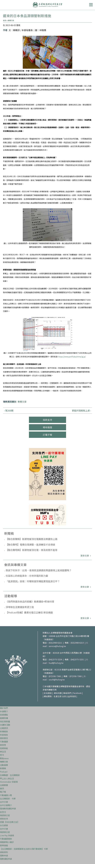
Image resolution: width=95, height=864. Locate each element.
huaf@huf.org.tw (56, 662)
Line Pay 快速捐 (7, 835)
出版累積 (4, 785)
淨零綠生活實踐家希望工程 (20, 607)
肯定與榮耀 (5, 721)
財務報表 (4, 731)
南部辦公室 (5, 815)
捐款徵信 (4, 738)
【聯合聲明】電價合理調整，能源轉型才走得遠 (30, 544)
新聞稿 (3, 768)
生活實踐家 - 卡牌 (8, 798)
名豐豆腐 (58, 696)
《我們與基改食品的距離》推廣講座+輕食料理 (30, 601)
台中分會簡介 (6, 805)
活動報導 (4, 765)
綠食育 (3, 744)
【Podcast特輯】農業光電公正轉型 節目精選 (29, 612)
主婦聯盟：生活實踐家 (10, 775)
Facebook (77, 692)
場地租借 (47, 427)
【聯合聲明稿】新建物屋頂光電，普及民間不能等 (31, 550)
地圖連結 (49, 639)
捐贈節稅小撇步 (7, 842)
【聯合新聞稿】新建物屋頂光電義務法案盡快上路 (31, 539)
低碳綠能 (4, 748)
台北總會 (4, 825)
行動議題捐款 (6, 838)
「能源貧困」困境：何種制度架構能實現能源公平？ (33, 581)
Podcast (3, 771)
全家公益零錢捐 (69, 696)
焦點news (4, 758)
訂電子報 (47, 434)
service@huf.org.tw (57, 646)
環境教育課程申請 (8, 808)
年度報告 (4, 734)
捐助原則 (4, 852)
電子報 (3, 791)
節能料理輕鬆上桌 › (81, 410)
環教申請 (4, 855)
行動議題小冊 (6, 795)
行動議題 (4, 741)
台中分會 (4, 801)
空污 (2, 754)
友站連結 (48, 692)
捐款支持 (47, 419)
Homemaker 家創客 (9, 781)
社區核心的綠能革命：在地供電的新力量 (27, 575)
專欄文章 (11, 20)
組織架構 (4, 718)
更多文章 (85, 555)
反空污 (3, 811)
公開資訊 (4, 728)
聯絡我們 (67, 692)
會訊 (2, 788)
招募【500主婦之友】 (9, 821)
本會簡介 (4, 711)
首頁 (4, 20)
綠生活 (3, 751)
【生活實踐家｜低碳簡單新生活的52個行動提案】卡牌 (24, 848)
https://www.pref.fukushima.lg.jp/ (72, 356)
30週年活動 (5, 724)
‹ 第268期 (8, 410)
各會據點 (4, 714)
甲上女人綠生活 (7, 778)
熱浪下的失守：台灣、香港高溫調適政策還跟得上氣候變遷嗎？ (38, 570)
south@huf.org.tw (57, 679)
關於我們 (4, 708)
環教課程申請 (6, 858)
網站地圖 (58, 692)
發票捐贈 (4, 845)
